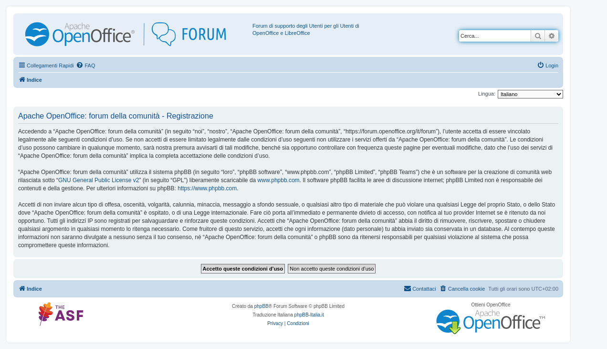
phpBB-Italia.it (309, 314)
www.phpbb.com (279, 180)
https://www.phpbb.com (207, 188)
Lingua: (486, 94)
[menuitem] (85, 65)
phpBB (261, 306)
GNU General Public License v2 (98, 180)
